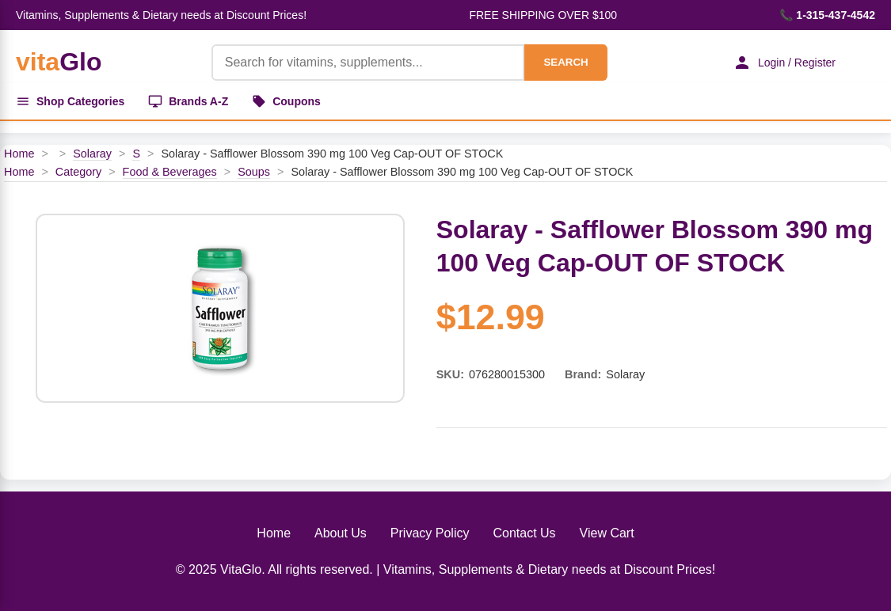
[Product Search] (368, 62)
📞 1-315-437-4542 (827, 15)
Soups (254, 171)
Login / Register (784, 62)
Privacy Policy (430, 533)
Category (78, 171)
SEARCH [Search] (565, 62)
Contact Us (524, 533)
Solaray (92, 153)
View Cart (607, 533)
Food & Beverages (170, 171)
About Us (340, 533)
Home (19, 153)
